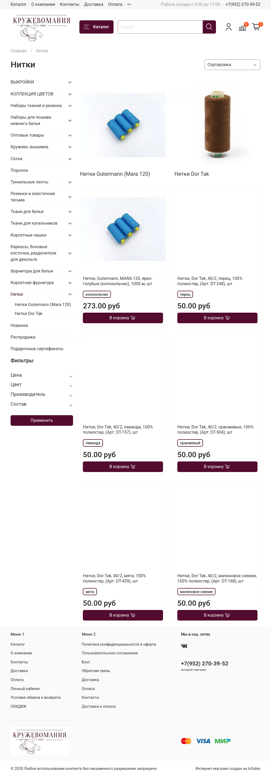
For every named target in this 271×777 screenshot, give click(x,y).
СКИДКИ (18, 706)
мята (89, 592)
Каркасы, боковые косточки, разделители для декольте (33, 253)
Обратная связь (96, 671)
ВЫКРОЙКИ (22, 82)
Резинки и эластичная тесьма (33, 196)
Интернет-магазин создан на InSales (228, 768)
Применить (42, 420)
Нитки (17, 294)
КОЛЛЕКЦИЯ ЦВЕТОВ (32, 93)
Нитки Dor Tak (28, 313)
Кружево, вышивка (29, 146)
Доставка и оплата (99, 706)
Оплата (115, 4)
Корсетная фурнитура (32, 282)
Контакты (69, 4)
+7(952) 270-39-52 (242, 4)
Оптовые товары (27, 135)
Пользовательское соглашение (110, 653)
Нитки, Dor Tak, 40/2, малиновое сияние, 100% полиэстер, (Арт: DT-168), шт (217, 578)
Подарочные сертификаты (37, 348)
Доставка (93, 4)
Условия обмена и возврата (36, 697)
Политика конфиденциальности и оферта (119, 644)
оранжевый (190, 443)
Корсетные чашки (28, 235)
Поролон (19, 170)
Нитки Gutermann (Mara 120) (43, 304)
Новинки (19, 325)
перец (185, 294)
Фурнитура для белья (32, 271)
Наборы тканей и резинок (36, 105)
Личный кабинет (25, 689)
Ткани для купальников (34, 223)
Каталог (18, 4)
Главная (19, 50)
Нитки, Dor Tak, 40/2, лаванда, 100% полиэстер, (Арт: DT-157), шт (118, 429)
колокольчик (96, 294)
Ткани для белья (27, 211)
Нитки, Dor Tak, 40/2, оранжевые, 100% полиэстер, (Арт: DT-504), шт (215, 429)
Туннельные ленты (29, 181)
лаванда (92, 443)
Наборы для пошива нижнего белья (31, 120)
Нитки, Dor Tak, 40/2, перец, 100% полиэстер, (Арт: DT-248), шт (209, 281)
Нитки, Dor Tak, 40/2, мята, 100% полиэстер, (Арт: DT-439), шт (114, 578)
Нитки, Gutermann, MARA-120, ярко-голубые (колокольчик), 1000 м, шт (117, 281)
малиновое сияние (196, 592)
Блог (86, 662)
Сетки (16, 158)
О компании (43, 4)
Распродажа (23, 337)
